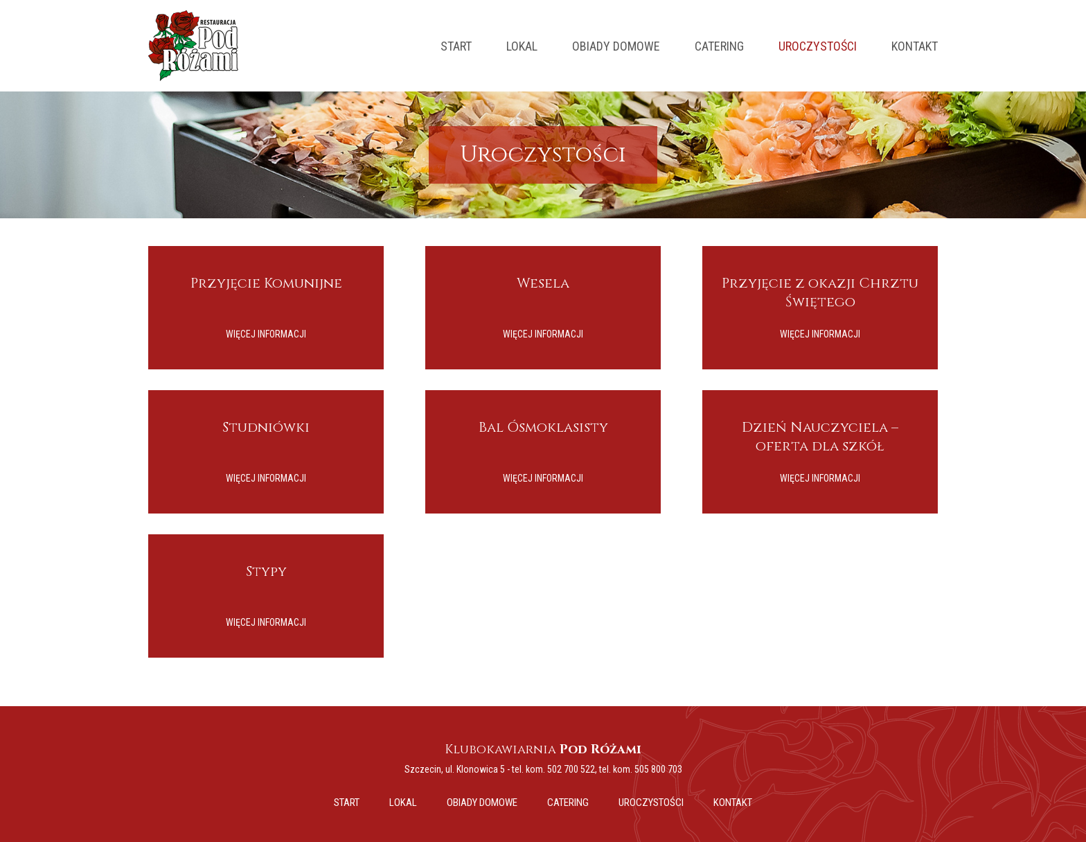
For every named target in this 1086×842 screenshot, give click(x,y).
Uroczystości (817, 46)
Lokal (521, 46)
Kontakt (914, 46)
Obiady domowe (616, 46)
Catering (719, 46)
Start (456, 46)
